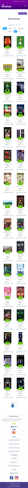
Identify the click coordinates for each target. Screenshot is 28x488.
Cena (15, 28)
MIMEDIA (18, 486)
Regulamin (14, 462)
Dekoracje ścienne (14, 451)
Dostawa (14, 458)
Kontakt (14, 470)
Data (5, 28)
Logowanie (22, 1)
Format (10, 31)
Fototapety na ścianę (14, 440)
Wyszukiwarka (22, 13)
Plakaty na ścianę (14, 448)
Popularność (21, 28)
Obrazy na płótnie (14, 444)
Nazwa (10, 28)
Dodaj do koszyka (8, 55)
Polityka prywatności (14, 466)
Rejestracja (16, 1)
